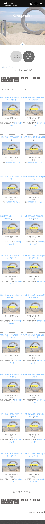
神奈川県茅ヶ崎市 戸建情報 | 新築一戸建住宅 (11, 98)
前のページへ (13, 78)
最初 (3, 78)
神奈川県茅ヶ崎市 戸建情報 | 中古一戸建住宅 (34, 217)
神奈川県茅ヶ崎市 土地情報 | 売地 (11, 138)
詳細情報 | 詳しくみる (13, 162)
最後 (16, 81)
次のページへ (7, 81)
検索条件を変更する (6, 67)
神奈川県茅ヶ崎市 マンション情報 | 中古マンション (11, 217)
